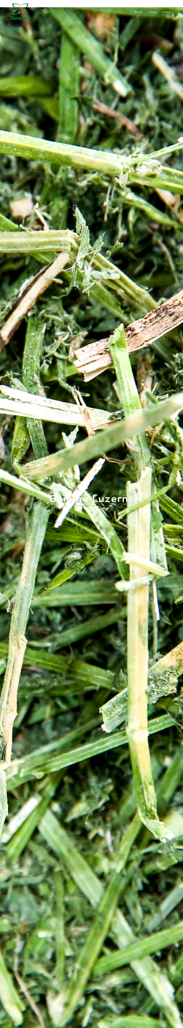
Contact (166, 12)
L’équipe (152, 12)
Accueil (139, 11)
